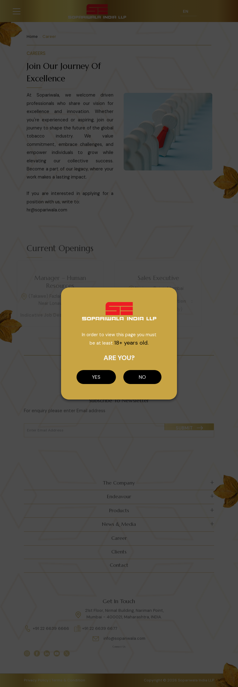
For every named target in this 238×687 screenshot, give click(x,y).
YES (96, 377)
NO (142, 377)
